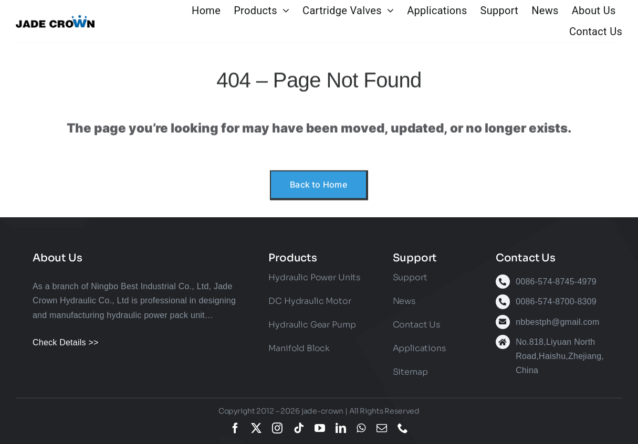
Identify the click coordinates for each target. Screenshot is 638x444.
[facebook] (235, 428)
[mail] (381, 428)
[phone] (403, 428)
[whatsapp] (361, 428)
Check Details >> (66, 342)
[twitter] (256, 428)
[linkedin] (341, 428)
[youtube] (320, 428)
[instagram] (277, 428)
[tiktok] (299, 428)
